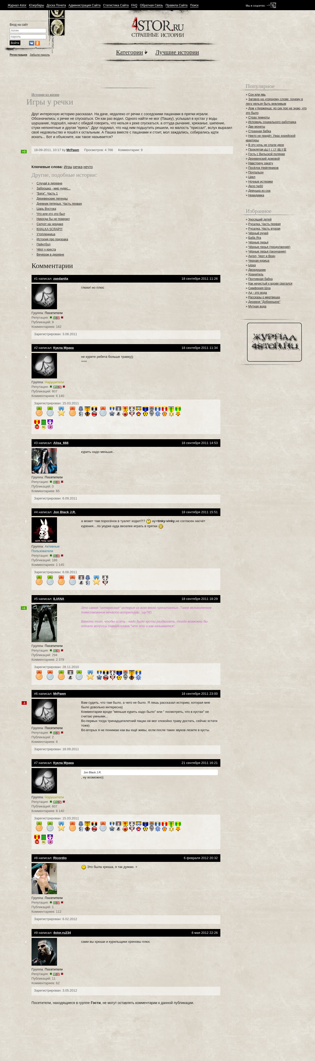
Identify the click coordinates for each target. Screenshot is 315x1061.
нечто (88, 167)
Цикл (251, 177)
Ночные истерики (260, 181)
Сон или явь (257, 94)
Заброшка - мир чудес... (53, 188)
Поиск (194, 5)
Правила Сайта (177, 5)
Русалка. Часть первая (264, 224)
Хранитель (256, 274)
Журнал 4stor (17, 5)
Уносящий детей (260, 219)
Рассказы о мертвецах (264, 297)
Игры (68, 167)
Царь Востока (46, 209)
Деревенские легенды (52, 198)
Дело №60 (255, 186)
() (56, 317)
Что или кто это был (51, 214)
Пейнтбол (43, 244)
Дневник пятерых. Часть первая (59, 203)
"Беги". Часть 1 (47, 193)
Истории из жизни (45, 95)
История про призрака (52, 239)
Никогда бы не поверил (53, 219)
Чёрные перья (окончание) (267, 251)
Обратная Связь (151, 5)
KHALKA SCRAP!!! (49, 229)
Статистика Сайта (116, 5)
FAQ (134, 5)
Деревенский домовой (264, 158)
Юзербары (36, 5)
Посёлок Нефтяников (263, 168)
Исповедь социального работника (272, 122)
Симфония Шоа (259, 288)
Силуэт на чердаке (50, 224)
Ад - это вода (257, 292)
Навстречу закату (260, 163)
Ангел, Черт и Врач (261, 256)
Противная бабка (260, 279)
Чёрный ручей (258, 233)
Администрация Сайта (84, 5)
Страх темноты (259, 117)
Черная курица (258, 260)
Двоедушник (257, 270)
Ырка (252, 265)
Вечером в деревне (50, 254)
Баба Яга (254, 238)
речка (78, 167)
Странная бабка (259, 131)
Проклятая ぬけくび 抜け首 (267, 149)
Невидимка (256, 195)
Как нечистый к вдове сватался (270, 283)
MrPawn (72, 150)
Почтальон (256, 172)
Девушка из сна (259, 191)
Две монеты (256, 126)
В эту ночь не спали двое (266, 145)
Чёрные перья (258, 242)
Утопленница (46, 234)
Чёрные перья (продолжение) (269, 247)
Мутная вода (257, 306)
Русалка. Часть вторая (264, 228)
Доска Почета (56, 5)
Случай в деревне (49, 183)
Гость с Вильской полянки (266, 154)
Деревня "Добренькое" (264, 302)
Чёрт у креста (46, 249)
